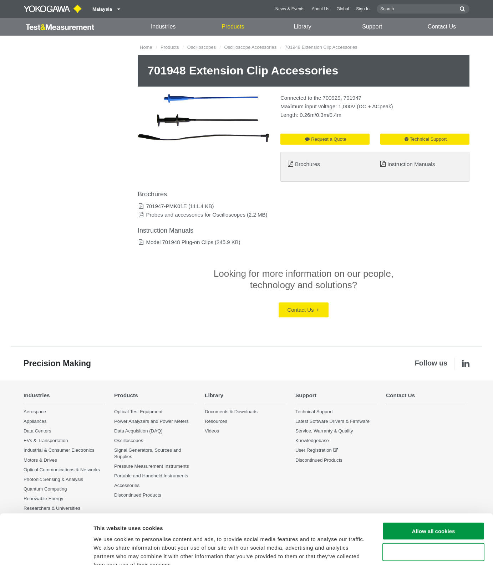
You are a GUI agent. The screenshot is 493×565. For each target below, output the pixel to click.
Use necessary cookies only (433, 509)
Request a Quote (325, 139)
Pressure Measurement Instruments (151, 466)
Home (146, 47)
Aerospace (35, 411)
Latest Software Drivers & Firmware (332, 421)
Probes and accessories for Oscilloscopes (195, 215)
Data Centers (37, 431)
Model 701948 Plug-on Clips (179, 242)
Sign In (363, 8)
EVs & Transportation (46, 440)
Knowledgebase (312, 440)
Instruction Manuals (411, 164)
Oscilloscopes (201, 47)
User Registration (313, 450)
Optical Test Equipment (138, 411)
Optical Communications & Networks (62, 469)
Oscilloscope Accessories (250, 47)
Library (302, 27)
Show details (374, 551)
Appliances (35, 421)
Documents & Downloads (231, 411)
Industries (163, 27)
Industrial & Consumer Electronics (59, 450)
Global (342, 8)
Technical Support (426, 139)
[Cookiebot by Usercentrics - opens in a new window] (46, 551)
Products (233, 27)
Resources (216, 421)
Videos (212, 431)
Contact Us (442, 27)
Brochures (307, 164)
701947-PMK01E (166, 206)
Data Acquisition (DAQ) (138, 431)
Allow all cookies (433, 488)
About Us (321, 8)
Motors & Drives (40, 460)
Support (372, 27)
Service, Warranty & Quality (324, 431)
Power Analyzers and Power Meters (151, 421)
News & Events (290, 8)
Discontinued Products (318, 460)
